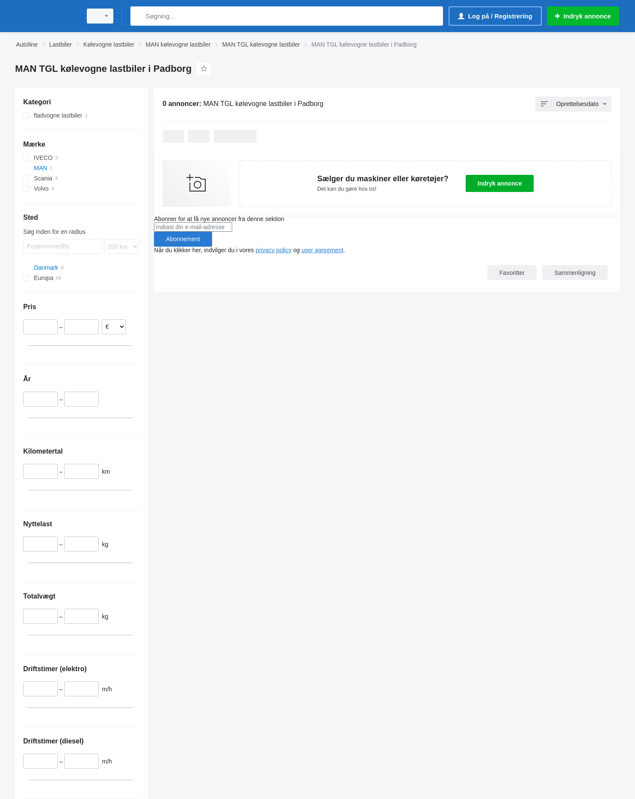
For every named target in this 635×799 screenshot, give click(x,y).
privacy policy (274, 250)
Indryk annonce (500, 183)
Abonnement (183, 239)
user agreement (322, 250)
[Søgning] (138, 16)
